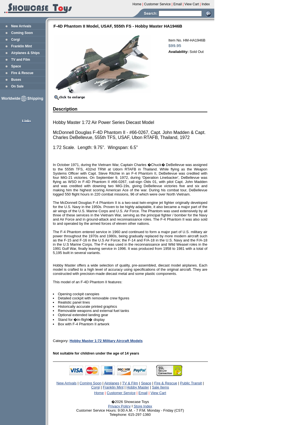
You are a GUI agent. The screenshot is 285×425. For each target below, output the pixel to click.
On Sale (17, 86)
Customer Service (121, 393)
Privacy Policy (119, 406)
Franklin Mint (21, 46)
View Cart (158, 393)
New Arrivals (21, 26)
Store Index (143, 406)
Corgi (15, 39)
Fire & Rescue (22, 73)
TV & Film (130, 383)
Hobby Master (137, 387)
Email (143, 393)
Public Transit (191, 383)
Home (99, 393)
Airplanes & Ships (25, 53)
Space (16, 66)
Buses (16, 80)
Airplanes (111, 383)
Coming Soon (22, 33)
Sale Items (160, 387)
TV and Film (20, 60)
